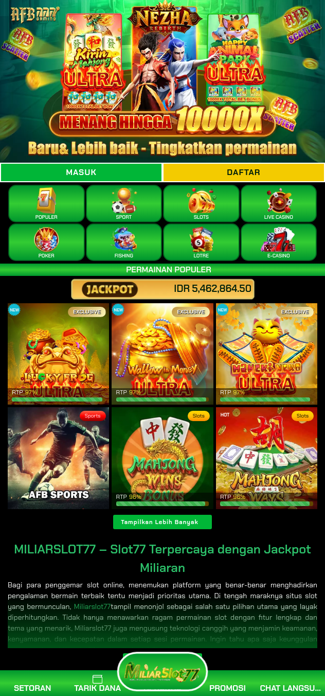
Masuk (81, 172)
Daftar (243, 172)
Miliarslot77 (92, 606)
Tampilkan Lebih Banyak (159, 522)
